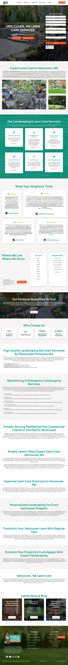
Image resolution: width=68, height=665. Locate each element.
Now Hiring (55, 644)
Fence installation (43, 438)
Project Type (49, 27)
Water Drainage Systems (33, 648)
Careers (50, 2)
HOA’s (28, 437)
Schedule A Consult (28, 38)
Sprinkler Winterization (53, 438)
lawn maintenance (39, 437)
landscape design (29, 464)
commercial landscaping (16, 437)
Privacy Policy (60, 40)
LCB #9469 (55, 646)
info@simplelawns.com (55, 634)
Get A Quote (61, 637)
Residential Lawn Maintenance (55, 468)
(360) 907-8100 (16, 38)
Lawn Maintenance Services (33, 637)
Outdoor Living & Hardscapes (34, 640)
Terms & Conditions (61, 661)
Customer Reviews (55, 642)
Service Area (42, 2)
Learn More (12, 617)
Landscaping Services (32, 634)
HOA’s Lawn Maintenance (41, 468)
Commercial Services (32, 642)
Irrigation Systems (31, 645)
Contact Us (34, 2)
